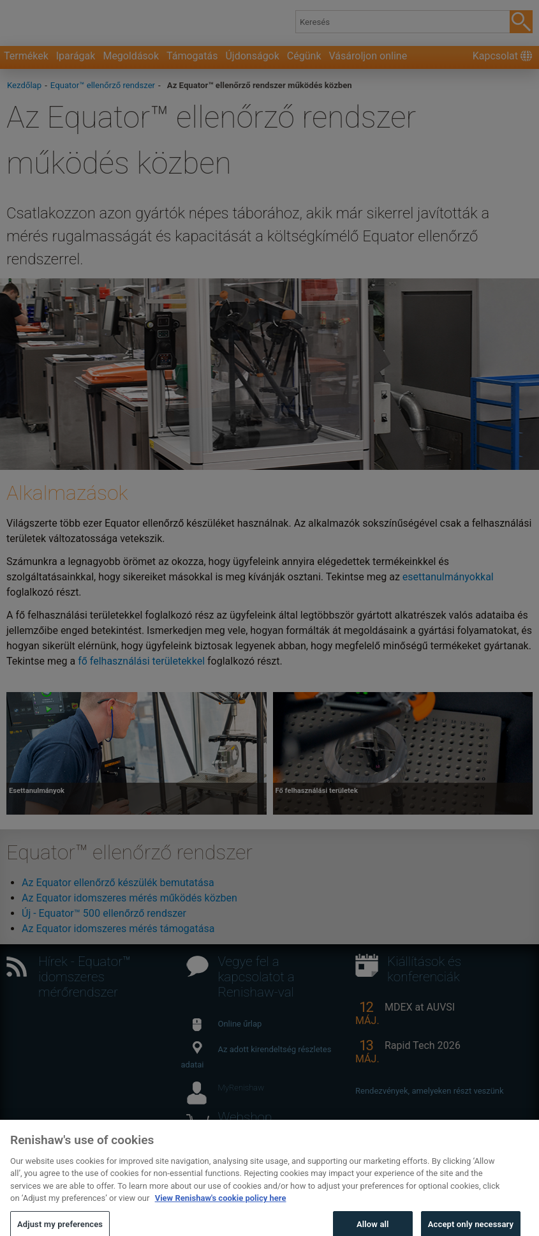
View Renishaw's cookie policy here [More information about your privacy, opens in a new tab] (220, 1209)
